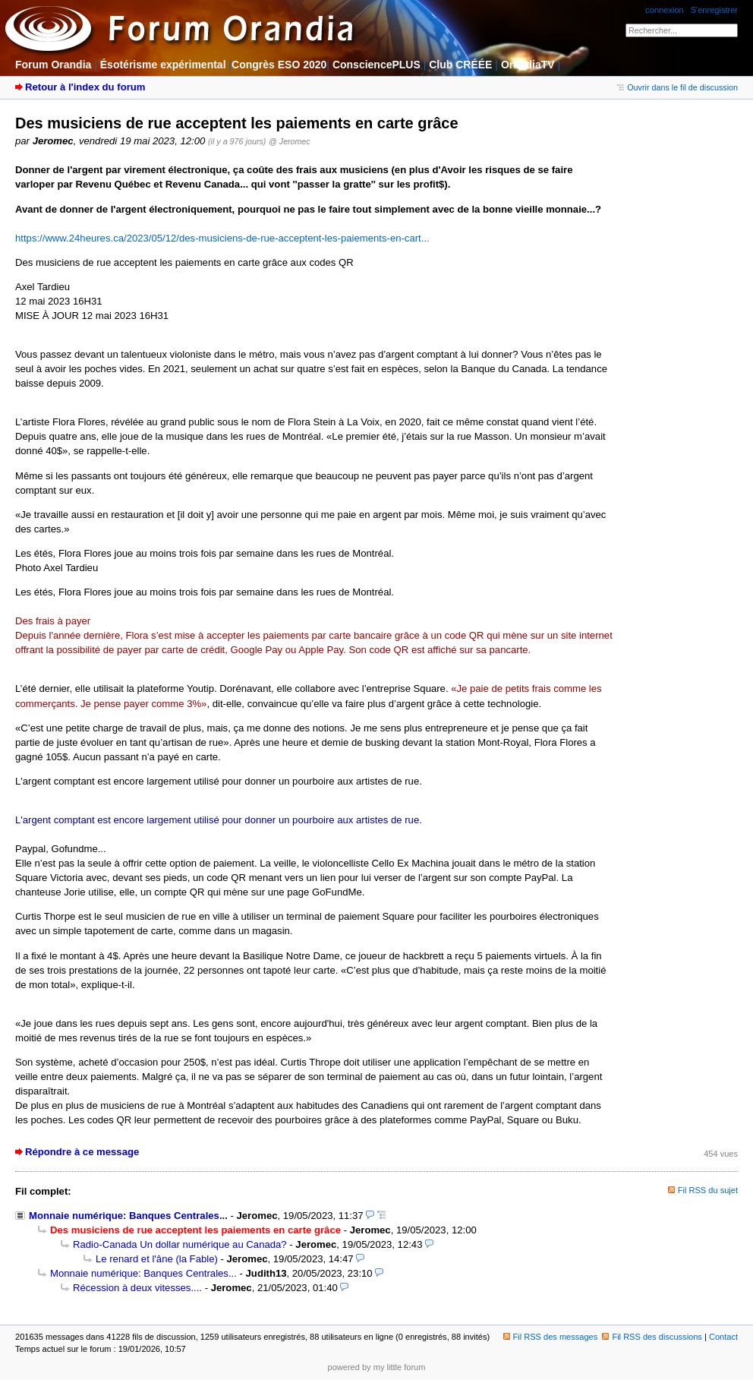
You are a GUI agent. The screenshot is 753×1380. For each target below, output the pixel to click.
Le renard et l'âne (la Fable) (157, 1259)
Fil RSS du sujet (708, 1190)
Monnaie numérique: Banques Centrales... (128, 1215)
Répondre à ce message (82, 1151)
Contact (723, 1336)
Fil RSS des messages (550, 1336)
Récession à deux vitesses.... (137, 1287)
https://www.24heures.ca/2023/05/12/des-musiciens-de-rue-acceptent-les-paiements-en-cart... (222, 238)
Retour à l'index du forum (85, 87)
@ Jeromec (289, 141)
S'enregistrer (714, 9)
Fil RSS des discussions (652, 1336)
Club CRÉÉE (460, 64)
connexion (664, 9)
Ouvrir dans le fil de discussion (677, 87)
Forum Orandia (53, 64)
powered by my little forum (377, 1367)
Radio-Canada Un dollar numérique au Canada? (180, 1244)
